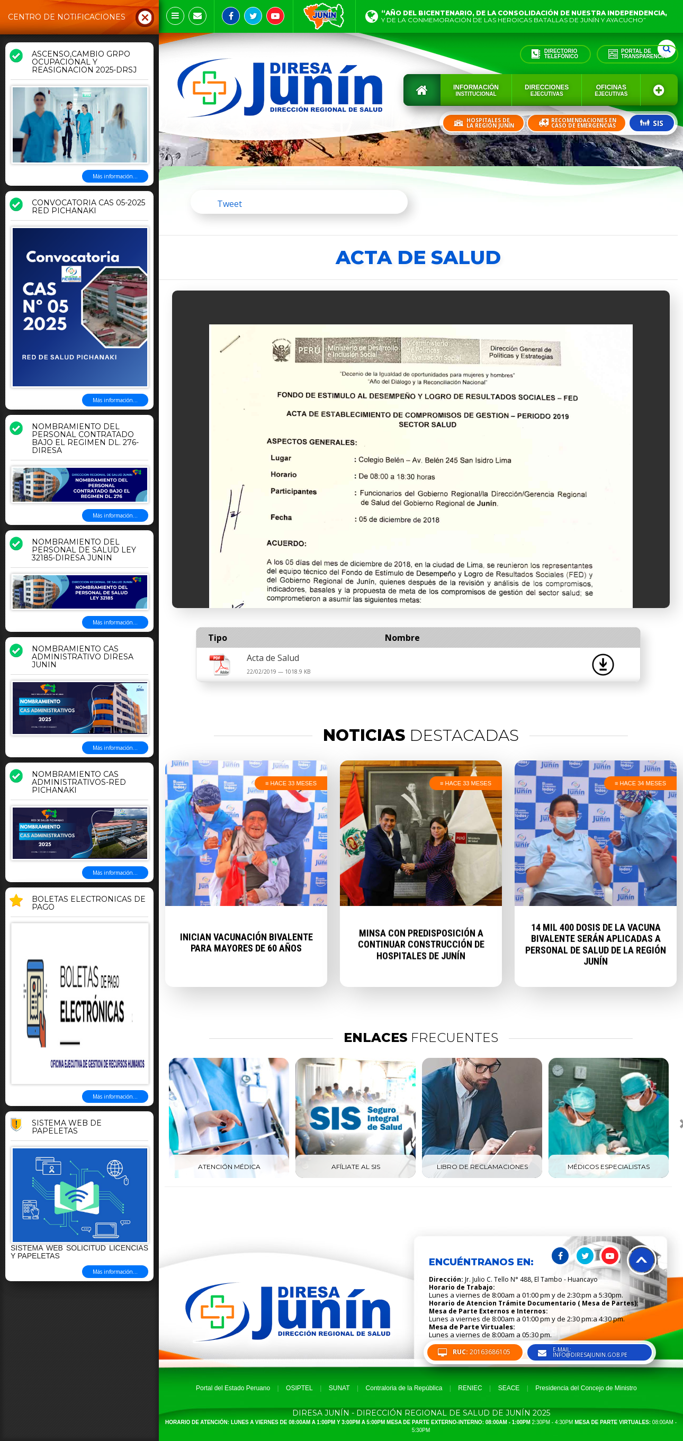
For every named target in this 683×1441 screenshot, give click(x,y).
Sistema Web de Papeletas (67, 1127)
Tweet (229, 204)
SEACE (509, 1388)
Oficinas (611, 90)
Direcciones (547, 90)
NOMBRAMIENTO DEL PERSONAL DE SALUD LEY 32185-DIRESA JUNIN (84, 550)
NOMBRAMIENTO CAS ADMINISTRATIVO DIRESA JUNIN (82, 657)
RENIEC (470, 1388)
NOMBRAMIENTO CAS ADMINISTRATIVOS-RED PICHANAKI (79, 783)
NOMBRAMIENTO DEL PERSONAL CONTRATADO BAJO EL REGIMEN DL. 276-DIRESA (85, 439)
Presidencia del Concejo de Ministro (585, 1388)
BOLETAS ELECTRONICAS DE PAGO (89, 903)
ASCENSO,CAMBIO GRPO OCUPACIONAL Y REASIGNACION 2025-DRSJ (84, 62)
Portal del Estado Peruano (233, 1388)
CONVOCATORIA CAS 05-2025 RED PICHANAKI (88, 207)
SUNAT (339, 1388)
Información (476, 90)
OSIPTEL (299, 1388)
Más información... (115, 176)
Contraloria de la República (404, 1388)
